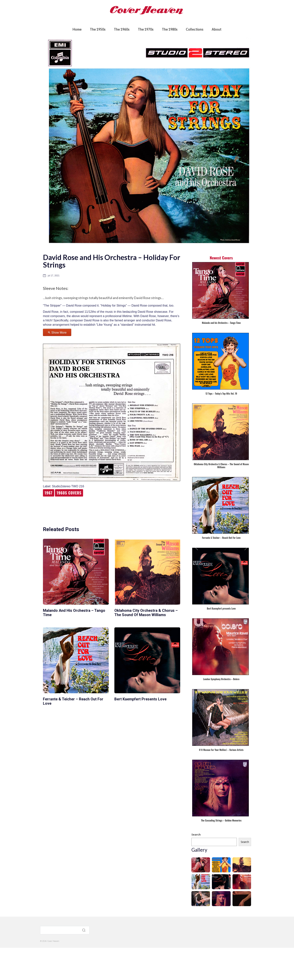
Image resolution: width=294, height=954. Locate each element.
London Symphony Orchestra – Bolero (221, 679)
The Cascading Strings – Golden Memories (221, 820)
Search (196, 834)
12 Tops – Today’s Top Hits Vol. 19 (221, 393)
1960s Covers (69, 493)
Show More (59, 332)
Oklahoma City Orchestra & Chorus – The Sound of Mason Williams (146, 612)
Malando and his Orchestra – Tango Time (74, 612)
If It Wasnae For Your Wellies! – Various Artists (221, 750)
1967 (48, 493)
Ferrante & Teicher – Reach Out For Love (73, 701)
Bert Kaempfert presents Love (140, 699)
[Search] (64, 930)
